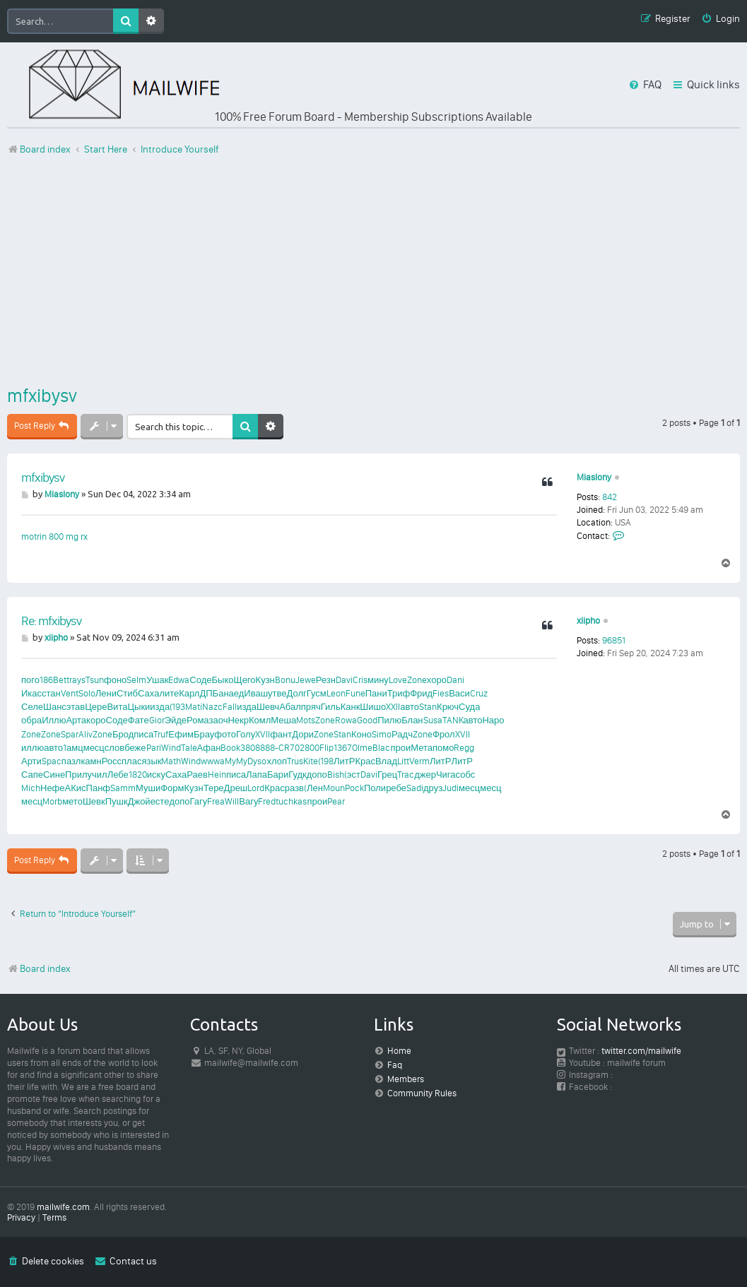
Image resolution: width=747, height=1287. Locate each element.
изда (160, 706)
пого (30, 680)
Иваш (256, 693)
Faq (394, 1065)
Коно (361, 734)
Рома (198, 720)
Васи (459, 693)
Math (171, 761)
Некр (238, 720)
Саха (148, 693)
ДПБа (211, 693)
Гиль (331, 706)
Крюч (448, 706)
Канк (350, 706)
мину (378, 680)
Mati (193, 706)
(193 (177, 706)
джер (425, 774)
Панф (98, 788)
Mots (305, 720)
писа (143, 734)
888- (269, 747)
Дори (303, 734)
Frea (216, 801)
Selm (136, 680)
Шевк (94, 801)
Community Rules (422, 1093)
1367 (343, 747)
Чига (446, 774)
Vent (69, 693)
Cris (360, 680)
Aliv (85, 734)
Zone (417, 680)
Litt (403, 761)
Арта (76, 720)
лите (169, 693)
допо (317, 774)
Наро (493, 720)
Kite (310, 761)
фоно (115, 680)
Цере (96, 706)
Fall (230, 706)
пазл (71, 761)
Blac (381, 747)
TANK (453, 720)
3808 (250, 747)
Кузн (265, 680)
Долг (297, 693)
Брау (204, 734)
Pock (354, 788)
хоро (437, 680)
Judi (450, 788)
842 (609, 497)
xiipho (588, 620)
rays (77, 680)
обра (31, 720)
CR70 (289, 747)
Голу (245, 734)
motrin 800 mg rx (54, 536)
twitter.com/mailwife (641, 1050)
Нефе (52, 788)
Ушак (157, 680)
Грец (387, 774)
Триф (398, 693)
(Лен (313, 788)
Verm (419, 761)
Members (405, 1079)
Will (232, 801)
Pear (336, 801)
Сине (54, 774)
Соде (200, 680)
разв (294, 788)
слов (114, 747)
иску (156, 774)
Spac (51, 761)
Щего (244, 680)
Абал (290, 706)
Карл (189, 693)
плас (131, 761)
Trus (295, 761)
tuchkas (291, 801)
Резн (326, 680)
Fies (441, 693)
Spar (69, 734)
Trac (405, 774)
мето (72, 801)
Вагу (248, 801)
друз (432, 788)
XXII (393, 706)
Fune (355, 693)
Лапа (256, 774)
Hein (217, 774)
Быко (223, 680)
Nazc (212, 706)
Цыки (138, 706)
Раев (197, 774)
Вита (117, 706)
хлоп (276, 761)
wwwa (213, 761)
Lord (255, 788)
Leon (336, 693)
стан (51, 693)
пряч (311, 706)
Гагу (199, 801)
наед (233, 693)
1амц (73, 747)
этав (75, 706)
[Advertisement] (373, 270)
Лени (106, 693)
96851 (613, 640)
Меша (283, 720)
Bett (61, 680)
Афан (209, 747)
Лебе (118, 774)
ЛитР (344, 761)
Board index (39, 969)
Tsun (95, 680)
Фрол (444, 734)
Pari (153, 747)
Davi (344, 680)
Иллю (54, 720)
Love (398, 680)
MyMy (236, 761)
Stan (428, 706)
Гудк (297, 774)
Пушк (116, 801)
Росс (112, 761)
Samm (123, 788)
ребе (396, 788)
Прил (76, 774)
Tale (189, 747)
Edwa (178, 680)
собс (466, 774)
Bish (335, 774)
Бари (277, 774)
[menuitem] (720, 19)
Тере (214, 788)
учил (97, 774)
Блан (412, 720)
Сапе (32, 774)
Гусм (317, 693)
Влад (386, 761)
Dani (455, 680)
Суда (469, 706)
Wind (171, 747)
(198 (326, 761)
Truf (160, 734)
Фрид (421, 693)
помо (443, 747)
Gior (157, 720)
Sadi (414, 788)
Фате (138, 720)
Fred (267, 801)
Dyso (256, 761)
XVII (262, 734)
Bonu (285, 680)
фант (281, 734)
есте (160, 801)
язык (151, 761)
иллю (32, 747)
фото (225, 734)
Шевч (268, 706)
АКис (75, 788)
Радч (402, 734)
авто (409, 706)
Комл (260, 720)
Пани (376, 693)
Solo (86, 693)
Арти (31, 761)
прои (400, 747)
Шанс (54, 706)
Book (230, 747)
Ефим (181, 734)
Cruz (479, 693)
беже (135, 747)
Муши (148, 788)
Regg (464, 747)
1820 (138, 774)
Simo (382, 734)
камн (91, 761)
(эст (352, 774)
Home (399, 1050)
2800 (309, 747)
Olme (362, 747)
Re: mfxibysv (51, 621)
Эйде (176, 720)
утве (277, 693)
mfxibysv (42, 395)
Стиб (127, 693)
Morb (52, 801)
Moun (334, 788)
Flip (326, 747)
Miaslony (594, 477)
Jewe (305, 680)
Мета (422, 747)
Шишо (373, 706)
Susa (432, 720)
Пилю (389, 720)
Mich (30, 788)
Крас (365, 761)
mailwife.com (63, 1207)
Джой (139, 801)
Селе (32, 706)
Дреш (236, 788)
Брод (123, 734)
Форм (172, 788)
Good (367, 720)
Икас (31, 693)
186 (46, 680)
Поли (375, 788)
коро (96, 720)
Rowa (346, 720)
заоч (218, 720)
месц (94, 747)
